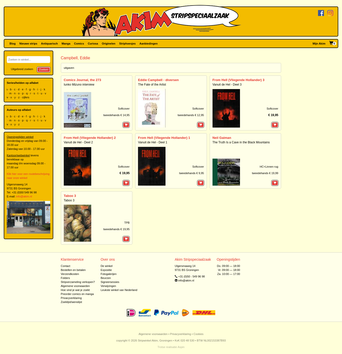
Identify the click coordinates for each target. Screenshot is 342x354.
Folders (65, 277)
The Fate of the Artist (152, 84)
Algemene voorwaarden (75, 285)
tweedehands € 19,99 (265, 173)
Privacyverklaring (71, 297)
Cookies (199, 333)
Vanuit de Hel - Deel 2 (78, 142)
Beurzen (105, 277)
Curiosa (93, 43)
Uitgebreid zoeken (22, 69)
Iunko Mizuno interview (79, 84)
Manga (66, 43)
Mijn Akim (319, 43)
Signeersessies (109, 281)
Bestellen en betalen (73, 269)
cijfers (26, 97)
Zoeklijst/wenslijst (71, 301)
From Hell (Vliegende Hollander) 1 (164, 138)
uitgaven (69, 67)
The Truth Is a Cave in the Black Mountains (241, 142)
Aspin (181, 346)
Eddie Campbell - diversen (158, 80)
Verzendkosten (70, 273)
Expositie (106, 269)
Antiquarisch (49, 43)
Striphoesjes (127, 43)
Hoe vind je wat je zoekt (75, 289)
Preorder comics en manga (77, 293)
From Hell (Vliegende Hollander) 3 (238, 80)
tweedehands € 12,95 (191, 115)
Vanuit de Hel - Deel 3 (227, 84)
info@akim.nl (24, 196)
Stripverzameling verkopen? (78, 281)
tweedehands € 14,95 (116, 115)
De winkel (106, 265)
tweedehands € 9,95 (191, 173)
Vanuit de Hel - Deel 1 (152, 142)
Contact (65, 265)
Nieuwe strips (29, 43)
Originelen (108, 43)
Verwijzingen (108, 285)
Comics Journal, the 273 (82, 80)
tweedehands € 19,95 (116, 229)
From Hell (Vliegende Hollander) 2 (90, 138)
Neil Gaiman (221, 138)
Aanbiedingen (149, 43)
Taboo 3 (70, 196)
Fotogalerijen (108, 273)
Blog (13, 43)
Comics (79, 43)
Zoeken (43, 69)
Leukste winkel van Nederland (118, 289)
